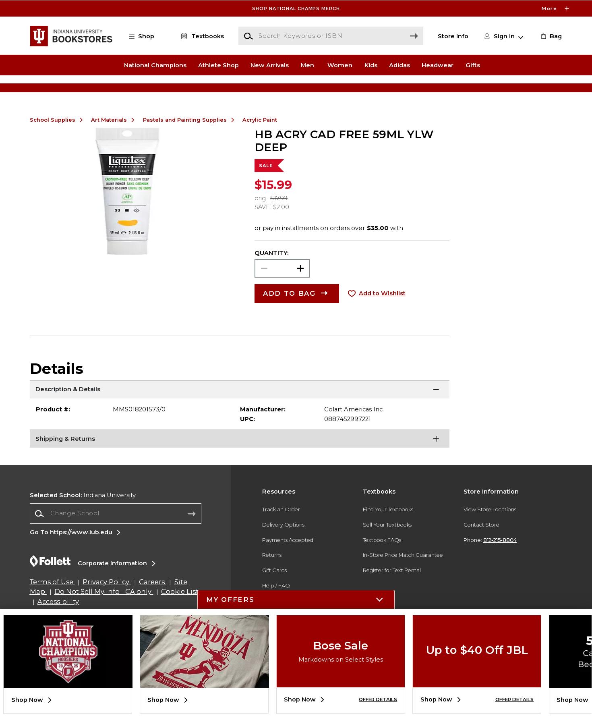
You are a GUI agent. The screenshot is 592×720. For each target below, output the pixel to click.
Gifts (473, 64)
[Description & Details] (240, 415)
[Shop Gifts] (489, 89)
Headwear (437, 64)
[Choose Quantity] (282, 294)
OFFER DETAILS (378, 699)
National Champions (155, 64)
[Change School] (115, 539)
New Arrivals (269, 64)
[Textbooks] (201, 36)
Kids (370, 64)
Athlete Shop (218, 64)
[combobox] (115, 539)
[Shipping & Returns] (240, 465)
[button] (145, 36)
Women (339, 64)
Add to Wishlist (382, 319)
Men (307, 64)
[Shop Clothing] (102, 89)
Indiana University (83, 520)
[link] (550, 36)
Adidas (399, 64)
